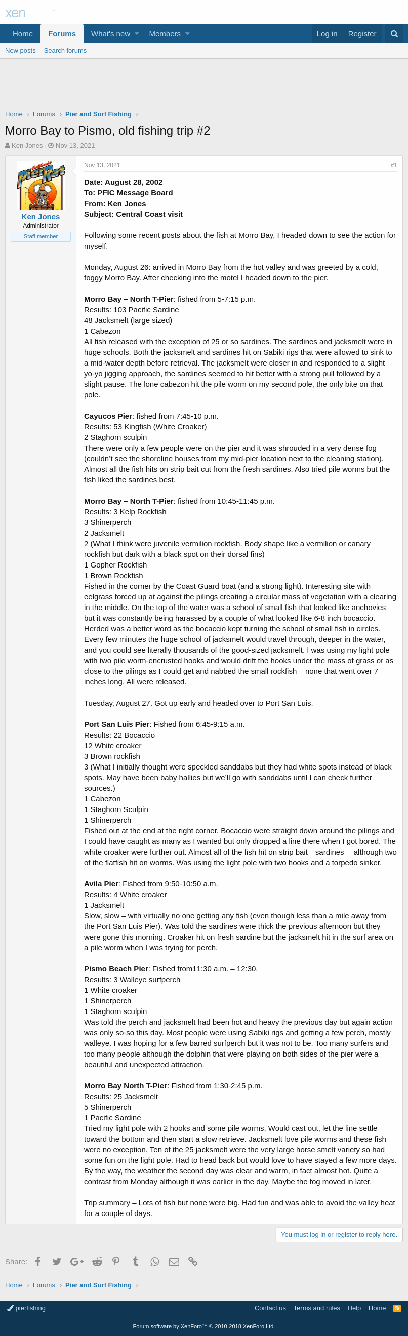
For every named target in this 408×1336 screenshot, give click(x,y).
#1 (394, 165)
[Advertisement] (204, 86)
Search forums (65, 50)
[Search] (394, 33)
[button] (137, 33)
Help (354, 1308)
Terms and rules (317, 1308)
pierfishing (26, 1308)
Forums (62, 33)
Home (23, 33)
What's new (110, 33)
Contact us (270, 1308)
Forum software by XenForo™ (204, 1326)
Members (165, 33)
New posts (20, 50)
